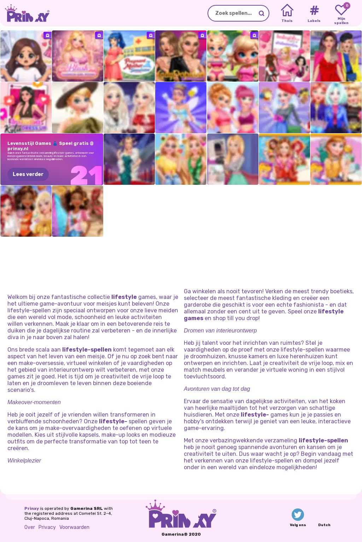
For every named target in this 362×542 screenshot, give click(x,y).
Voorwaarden (74, 527)
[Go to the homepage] (24, 13)
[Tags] (314, 13)
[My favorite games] (341, 13)
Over (29, 527)
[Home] (287, 13)
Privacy (47, 527)
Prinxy (31, 508)
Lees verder (28, 174)
